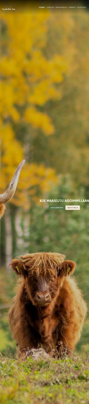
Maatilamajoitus (61, 7)
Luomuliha (50, 7)
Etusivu (42, 7)
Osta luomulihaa (57, 208)
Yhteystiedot (81, 7)
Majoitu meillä (72, 208)
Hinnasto (72, 7)
